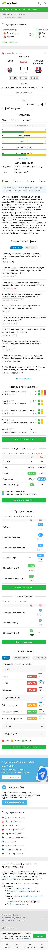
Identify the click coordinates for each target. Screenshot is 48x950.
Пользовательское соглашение (14, 920)
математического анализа (30, 896)
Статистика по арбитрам (18, 891)
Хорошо (39, 936)
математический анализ (12, 879)
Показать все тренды (24, 587)
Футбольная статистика (17, 904)
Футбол (4, 14)
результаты (23, 888)
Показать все (24, 159)
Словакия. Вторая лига (16, 14)
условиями (26, 938)
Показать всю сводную (24, 500)
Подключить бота (14, 802)
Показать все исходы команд (24, 747)
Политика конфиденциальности (14, 918)
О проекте (5, 923)
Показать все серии (24, 642)
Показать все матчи (24, 439)
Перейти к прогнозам (24, 92)
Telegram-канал (9, 928)
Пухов (10, 60)
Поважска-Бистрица (38, 62)
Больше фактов (24, 379)
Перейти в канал (11, 777)
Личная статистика (15, 901)
